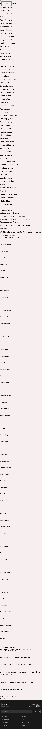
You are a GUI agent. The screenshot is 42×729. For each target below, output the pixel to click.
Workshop (4, 725)
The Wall (3, 229)
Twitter (39, 711)
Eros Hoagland (6, 178)
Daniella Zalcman (7, 73)
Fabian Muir (5, 63)
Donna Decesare (7, 92)
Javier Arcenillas (6, 158)
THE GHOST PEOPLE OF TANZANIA (15, 225)
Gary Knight (5, 125)
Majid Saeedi (5, 109)
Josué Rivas (4, 46)
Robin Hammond (7, 198)
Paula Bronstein (6, 155)
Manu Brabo (5, 76)
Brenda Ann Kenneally (9, 165)
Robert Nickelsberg (8, 79)
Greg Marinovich (7, 142)
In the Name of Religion (9, 213)
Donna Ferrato (6, 129)
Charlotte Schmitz (7, 23)
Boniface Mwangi (7, 168)
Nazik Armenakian (7, 175)
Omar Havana (5, 69)
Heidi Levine (5, 82)
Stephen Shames (7, 145)
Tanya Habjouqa (6, 86)
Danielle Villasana (7, 43)
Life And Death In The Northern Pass (15, 216)
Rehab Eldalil (5, 13)
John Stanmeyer (6, 27)
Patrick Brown (6, 33)
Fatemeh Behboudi (7, 36)
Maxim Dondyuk (7, 112)
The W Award (5, 719)
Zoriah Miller (5, 184)
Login (23, 725)
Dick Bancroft (5, 96)
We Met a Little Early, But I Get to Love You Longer (21, 232)
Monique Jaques (6, 50)
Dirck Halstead (6, 135)
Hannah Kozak (6, 20)
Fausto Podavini (6, 30)
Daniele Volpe (5, 102)
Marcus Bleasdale (7, 89)
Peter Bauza (5, 53)
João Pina (4, 138)
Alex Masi (4, 191)
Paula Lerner (5, 148)
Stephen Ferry (6, 99)
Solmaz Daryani (6, 204)
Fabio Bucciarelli (7, 106)
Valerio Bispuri (6, 56)
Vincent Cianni (6, 132)
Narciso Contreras (7, 66)
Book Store (4, 716)
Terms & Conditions (27, 722)
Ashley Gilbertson (7, 161)
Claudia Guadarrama (8, 194)
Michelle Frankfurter (8, 115)
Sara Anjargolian (6, 119)
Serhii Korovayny (7, 7)
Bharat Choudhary (7, 181)
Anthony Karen (6, 171)
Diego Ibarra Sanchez (9, 40)
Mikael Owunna (6, 17)
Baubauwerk (38, 706)
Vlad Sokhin (5, 201)
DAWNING (4, 10)
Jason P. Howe (6, 122)
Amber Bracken (6, 59)
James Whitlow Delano (9, 188)
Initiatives (24, 716)
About (23, 719)
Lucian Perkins (6, 152)
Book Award (4, 722)
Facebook (35, 711)
